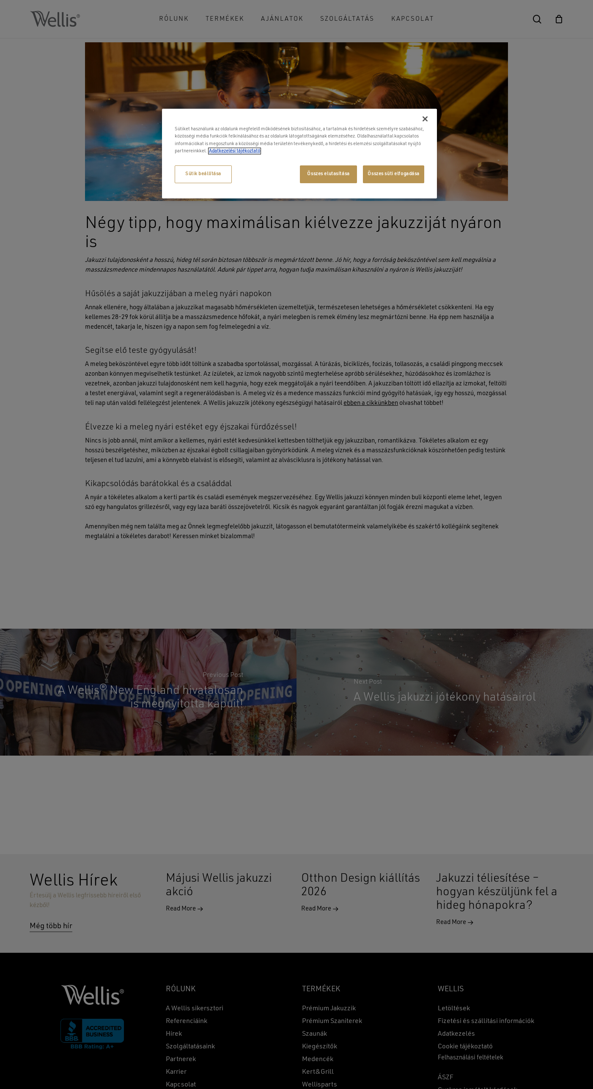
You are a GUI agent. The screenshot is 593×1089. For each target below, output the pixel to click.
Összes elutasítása (328, 173)
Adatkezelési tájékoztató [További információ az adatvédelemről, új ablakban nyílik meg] (234, 151)
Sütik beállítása (203, 173)
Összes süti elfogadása (394, 173)
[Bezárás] (425, 119)
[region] (299, 153)
